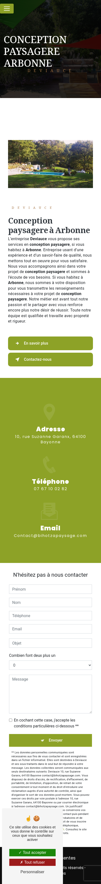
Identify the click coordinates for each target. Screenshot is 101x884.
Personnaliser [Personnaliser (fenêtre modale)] (32, 872)
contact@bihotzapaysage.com (50, 530)
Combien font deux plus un (32, 655)
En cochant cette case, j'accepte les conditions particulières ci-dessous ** (46, 723)
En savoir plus (30, 343)
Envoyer (56, 740)
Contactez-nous (32, 359)
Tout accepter (32, 852)
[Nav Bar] (7, 8)
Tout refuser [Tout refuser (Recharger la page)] (32, 862)
